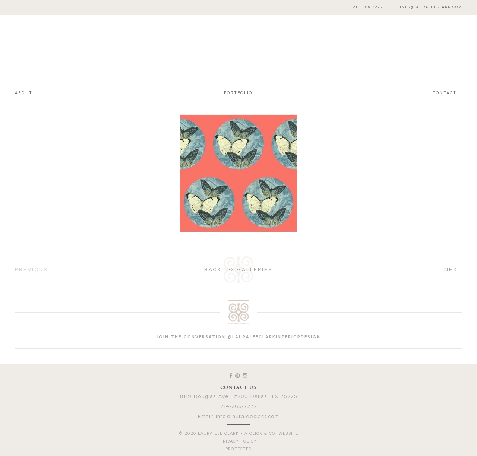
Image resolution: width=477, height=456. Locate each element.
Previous (31, 269)
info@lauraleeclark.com (431, 7)
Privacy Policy (238, 441)
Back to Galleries (238, 269)
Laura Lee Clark (238, 51)
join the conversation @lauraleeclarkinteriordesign (238, 337)
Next (453, 269)
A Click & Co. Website (271, 433)
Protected (238, 449)
